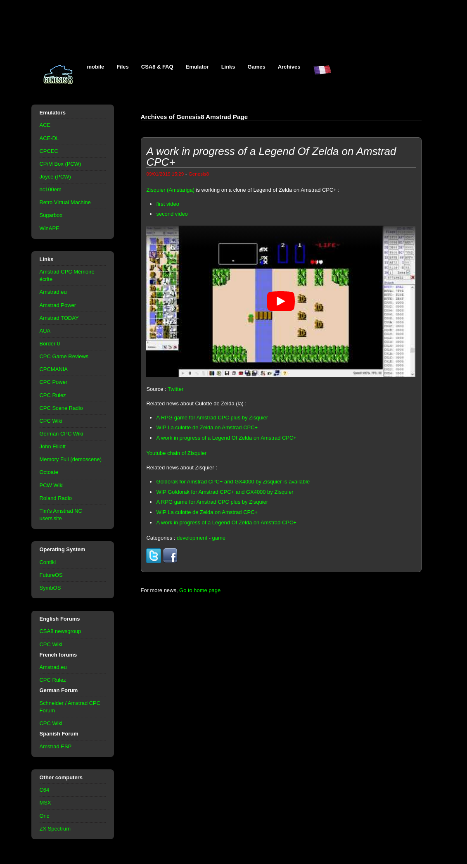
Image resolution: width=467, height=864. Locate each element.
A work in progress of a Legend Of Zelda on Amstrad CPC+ (226, 438)
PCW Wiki (52, 485)
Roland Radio (56, 498)
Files (122, 67)
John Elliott (53, 446)
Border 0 (50, 343)
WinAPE (49, 228)
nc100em (51, 189)
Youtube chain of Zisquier (176, 453)
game (218, 538)
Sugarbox (51, 215)
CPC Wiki (51, 421)
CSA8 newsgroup (60, 631)
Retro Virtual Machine (65, 202)
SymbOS (50, 588)
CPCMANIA (54, 369)
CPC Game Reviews (64, 356)
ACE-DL (49, 138)
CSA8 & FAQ (157, 67)
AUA (45, 331)
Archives (289, 67)
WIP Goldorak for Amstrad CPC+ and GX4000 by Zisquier (224, 492)
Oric (45, 816)
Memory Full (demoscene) (71, 459)
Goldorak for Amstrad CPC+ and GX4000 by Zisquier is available (233, 481)
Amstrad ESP (56, 746)
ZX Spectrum (55, 829)
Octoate (49, 472)
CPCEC (49, 151)
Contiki (48, 562)
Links (228, 67)
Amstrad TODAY (59, 318)
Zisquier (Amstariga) (170, 190)
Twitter (175, 389)
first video (167, 204)
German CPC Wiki (61, 434)
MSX (45, 803)
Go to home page (199, 590)
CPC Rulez (53, 395)
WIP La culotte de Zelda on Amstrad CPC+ (207, 427)
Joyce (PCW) (55, 177)
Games (257, 67)
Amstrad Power (58, 305)
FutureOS (51, 575)
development (192, 538)
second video (171, 214)
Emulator (197, 67)
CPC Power (54, 382)
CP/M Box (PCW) (60, 164)
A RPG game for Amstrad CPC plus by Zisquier (212, 417)
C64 (45, 790)
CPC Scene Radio (61, 408)
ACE (45, 125)
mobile (95, 67)
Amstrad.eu (53, 292)
